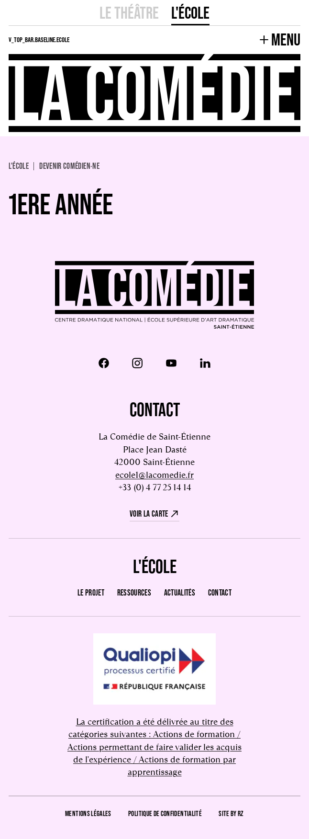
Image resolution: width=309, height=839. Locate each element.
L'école (190, 12)
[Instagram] (137, 363)
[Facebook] (104, 363)
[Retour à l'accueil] (154, 296)
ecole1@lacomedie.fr (154, 475)
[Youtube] (171, 363)
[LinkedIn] (205, 363)
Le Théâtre (129, 12)
